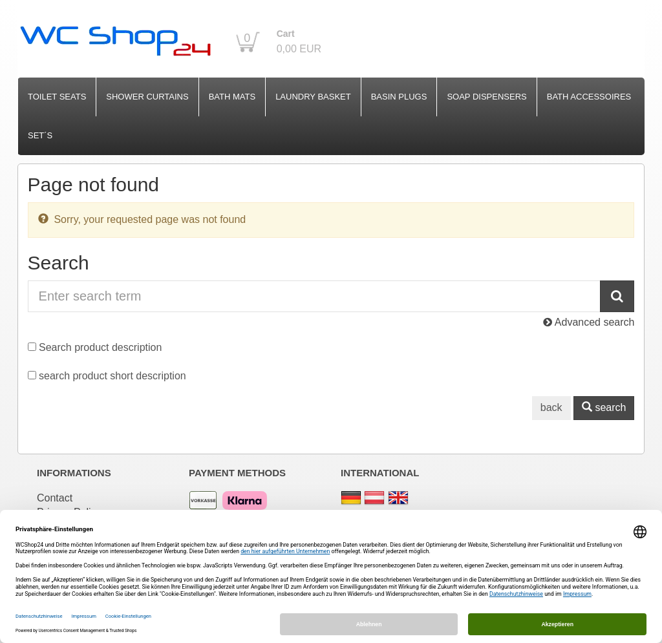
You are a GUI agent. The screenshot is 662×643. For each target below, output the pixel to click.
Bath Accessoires (589, 96)
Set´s (40, 135)
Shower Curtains (147, 96)
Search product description (100, 347)
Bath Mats (232, 96)
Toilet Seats (57, 96)
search (604, 407)
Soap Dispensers (486, 96)
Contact (54, 497)
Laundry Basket (313, 96)
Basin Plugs (399, 96)
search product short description (112, 375)
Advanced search (588, 322)
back (551, 407)
